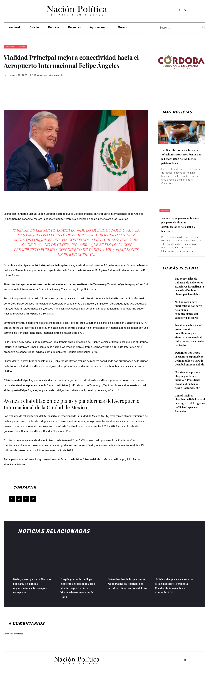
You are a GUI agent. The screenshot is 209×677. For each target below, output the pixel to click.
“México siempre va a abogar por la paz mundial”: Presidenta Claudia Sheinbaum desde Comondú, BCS (189, 396)
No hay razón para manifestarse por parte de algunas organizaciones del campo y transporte (181, 228)
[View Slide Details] (181, 62)
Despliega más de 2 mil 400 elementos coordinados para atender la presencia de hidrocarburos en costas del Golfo (190, 343)
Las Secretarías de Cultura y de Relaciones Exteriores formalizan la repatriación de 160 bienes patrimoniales (181, 158)
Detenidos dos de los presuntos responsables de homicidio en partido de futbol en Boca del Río (188, 370)
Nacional (21, 46)
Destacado (10, 46)
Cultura (165, 142)
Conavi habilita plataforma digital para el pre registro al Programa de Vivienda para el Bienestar (189, 419)
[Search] (203, 27)
